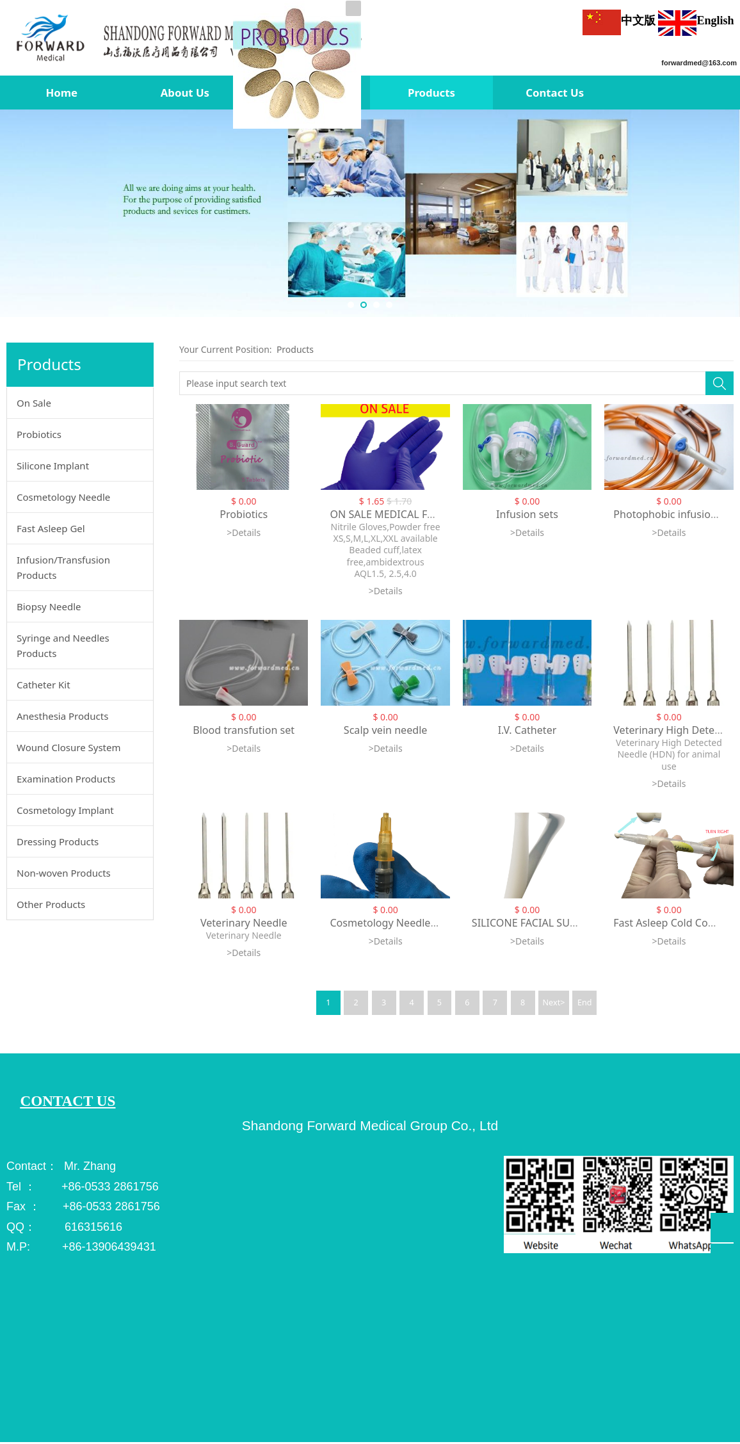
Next (726, 213)
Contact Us (555, 92)
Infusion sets (527, 514)
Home (61, 92)
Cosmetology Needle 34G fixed (404, 923)
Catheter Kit (43, 684)
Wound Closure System (69, 747)
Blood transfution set (243, 730)
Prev (14, 213)
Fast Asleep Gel (51, 528)
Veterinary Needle (243, 923)
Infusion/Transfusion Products (63, 567)
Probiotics (39, 434)
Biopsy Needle (49, 606)
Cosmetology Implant (65, 810)
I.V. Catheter (527, 730)
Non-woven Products (64, 872)
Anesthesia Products (62, 716)
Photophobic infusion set (673, 514)
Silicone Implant (53, 465)
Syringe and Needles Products (63, 645)
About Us (185, 92)
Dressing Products (58, 841)
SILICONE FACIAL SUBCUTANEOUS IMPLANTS (581, 923)
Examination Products (66, 778)
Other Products (51, 904)
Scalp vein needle (386, 730)
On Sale (34, 402)
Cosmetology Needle (63, 497)
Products (431, 92)
